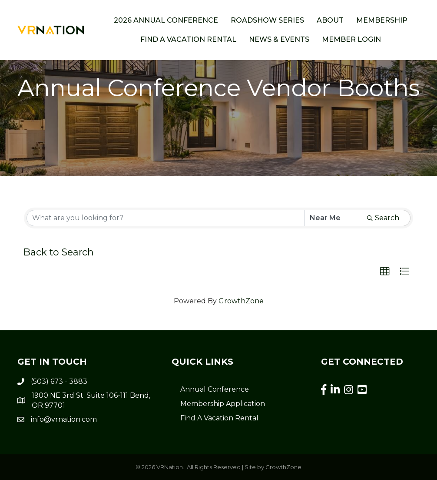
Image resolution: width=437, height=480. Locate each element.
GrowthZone (241, 301)
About (330, 20)
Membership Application (222, 403)
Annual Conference (214, 389)
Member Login (351, 39)
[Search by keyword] (165, 218)
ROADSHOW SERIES (267, 20)
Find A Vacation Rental (219, 418)
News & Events (279, 39)
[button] (385, 271)
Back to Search (58, 252)
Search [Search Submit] (383, 218)
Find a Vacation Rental (188, 39)
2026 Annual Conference (166, 20)
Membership (381, 20)
